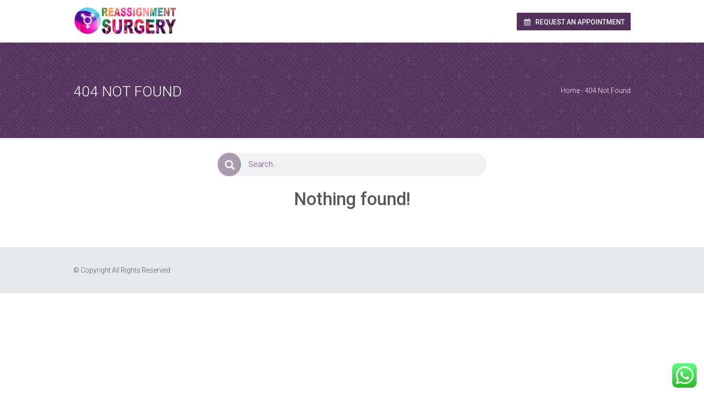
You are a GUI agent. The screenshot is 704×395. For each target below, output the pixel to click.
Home (570, 90)
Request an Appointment (574, 22)
